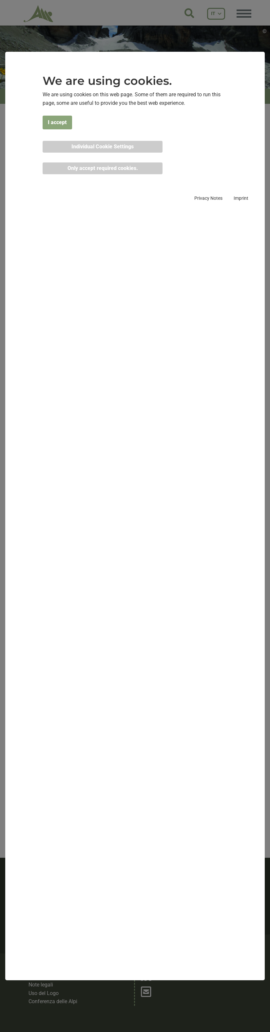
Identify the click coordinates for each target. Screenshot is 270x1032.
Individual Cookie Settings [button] (102, 146)
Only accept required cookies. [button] (103, 168)
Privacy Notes (208, 198)
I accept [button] (57, 122)
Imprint (241, 198)
